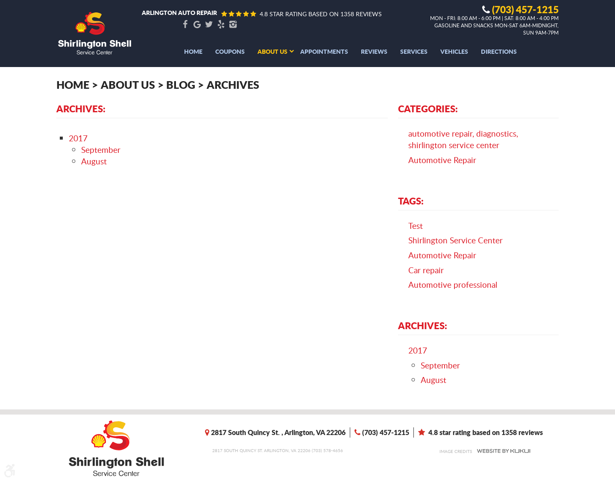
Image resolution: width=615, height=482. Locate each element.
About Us (272, 51)
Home (193, 51)
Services (414, 51)
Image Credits (455, 451)
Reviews (374, 51)
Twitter (209, 24)
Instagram (233, 24)
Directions (499, 51)
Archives (233, 84)
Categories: (428, 108)
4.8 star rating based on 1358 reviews (321, 14)
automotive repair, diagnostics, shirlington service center (463, 139)
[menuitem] (193, 51)
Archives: (422, 325)
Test (415, 225)
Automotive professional (452, 284)
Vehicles (454, 51)
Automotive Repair (442, 160)
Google (197, 24)
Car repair (426, 270)
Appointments (324, 51)
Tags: (411, 200)
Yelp (221, 24)
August (94, 161)
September (100, 149)
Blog (180, 84)
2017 (78, 138)
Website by (503, 451)
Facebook (185, 24)
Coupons (230, 51)
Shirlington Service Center (455, 240)
